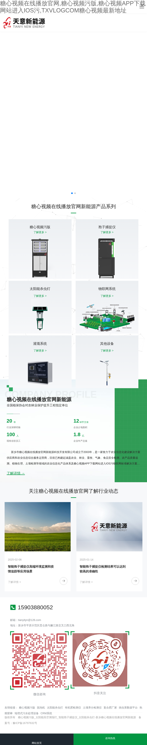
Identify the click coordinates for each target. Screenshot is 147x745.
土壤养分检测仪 (92, 707)
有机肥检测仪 (73, 707)
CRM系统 (46, 713)
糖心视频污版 (27, 707)
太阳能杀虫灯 (55, 707)
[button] (72, 193)
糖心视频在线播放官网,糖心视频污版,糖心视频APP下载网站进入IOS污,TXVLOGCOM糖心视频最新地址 (73, 7)
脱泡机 (41, 707)
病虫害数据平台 (128, 707)
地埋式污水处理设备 (27, 713)
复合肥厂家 (110, 707)
